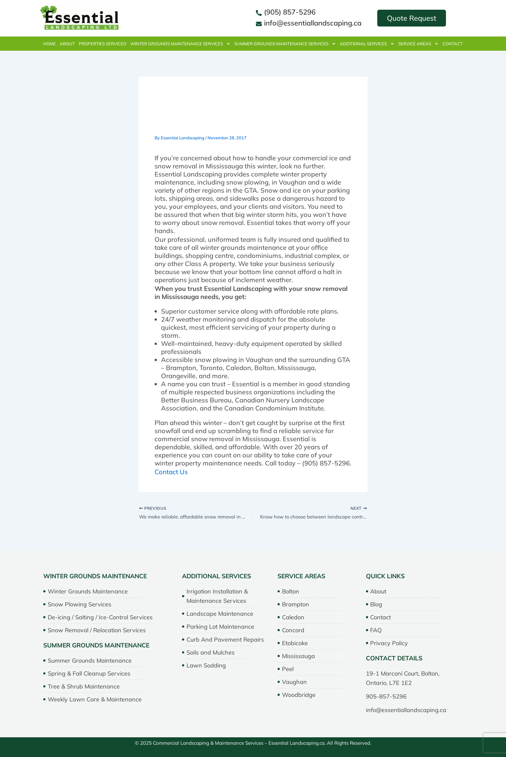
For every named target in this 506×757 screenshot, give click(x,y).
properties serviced (102, 43)
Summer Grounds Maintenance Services (285, 43)
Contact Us (171, 472)
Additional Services (367, 43)
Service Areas (418, 43)
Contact (452, 43)
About (67, 43)
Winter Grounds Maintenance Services (180, 43)
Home (49, 43)
